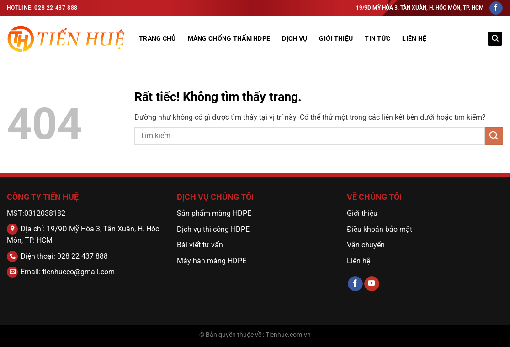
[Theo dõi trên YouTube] (371, 284)
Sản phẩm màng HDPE (214, 213)
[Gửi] (494, 136)
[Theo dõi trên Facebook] (496, 8)
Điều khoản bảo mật (379, 229)
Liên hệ (414, 39)
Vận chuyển (367, 244)
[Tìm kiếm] (495, 39)
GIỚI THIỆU (336, 39)
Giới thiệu (362, 213)
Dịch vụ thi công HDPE (213, 229)
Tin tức (377, 39)
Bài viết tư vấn (200, 244)
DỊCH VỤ (294, 39)
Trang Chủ (157, 39)
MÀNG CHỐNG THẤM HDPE (229, 39)
